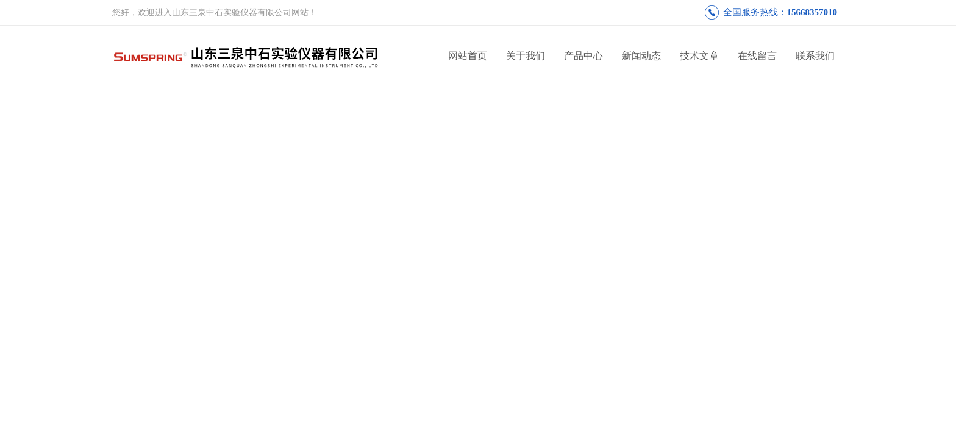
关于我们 (525, 56)
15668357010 (812, 12)
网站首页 (467, 56)
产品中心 (583, 56)
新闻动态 (641, 56)
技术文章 (699, 56)
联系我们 (815, 56)
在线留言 (757, 56)
